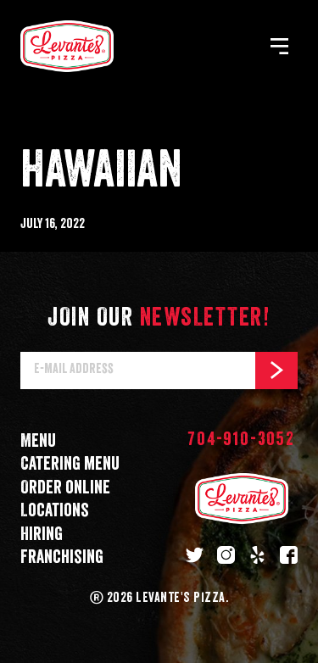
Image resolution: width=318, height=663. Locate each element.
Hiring (41, 534)
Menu (38, 441)
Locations (54, 511)
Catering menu (70, 464)
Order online (65, 488)
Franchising (61, 557)
